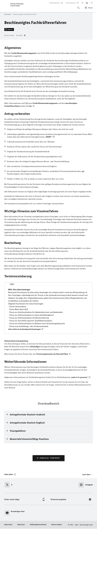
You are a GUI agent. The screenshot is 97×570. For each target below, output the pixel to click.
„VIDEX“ (48, 178)
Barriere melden (56, 566)
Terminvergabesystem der (52, 395)
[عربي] (82, 3)
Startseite (8, 14)
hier (30, 148)
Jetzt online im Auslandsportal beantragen (24, 371)
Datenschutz (8, 566)
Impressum (21, 566)
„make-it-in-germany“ (79, 419)
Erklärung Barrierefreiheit (38, 566)
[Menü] (88, 7)
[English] (92, 3)
